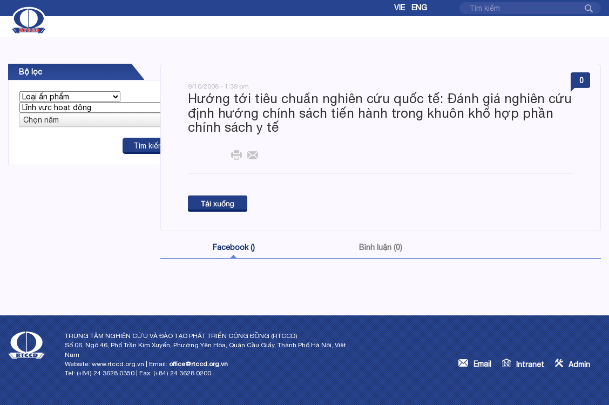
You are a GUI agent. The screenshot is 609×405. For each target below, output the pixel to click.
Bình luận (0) (380, 247)
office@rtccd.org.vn (198, 364)
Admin (579, 364)
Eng (419, 7)
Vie (399, 7)
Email (482, 364)
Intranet (530, 364)
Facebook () (234, 247)
